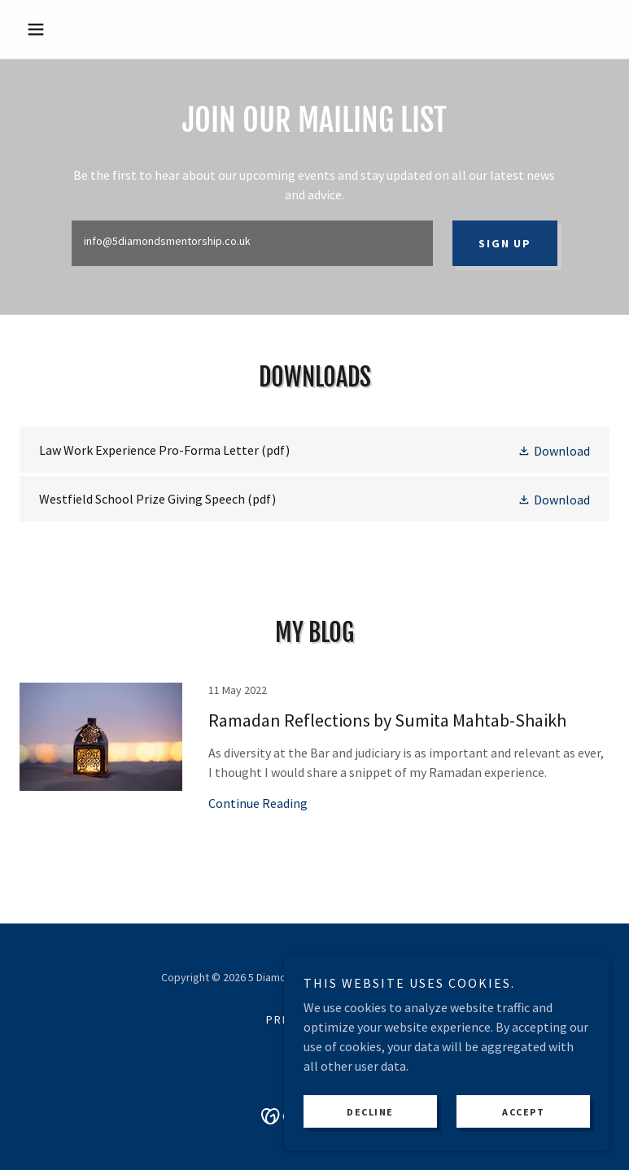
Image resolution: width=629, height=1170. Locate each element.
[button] (64, 29)
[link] (314, 450)
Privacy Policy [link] (314, 1019)
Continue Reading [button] (258, 803)
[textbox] (252, 243)
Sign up (504, 243)
